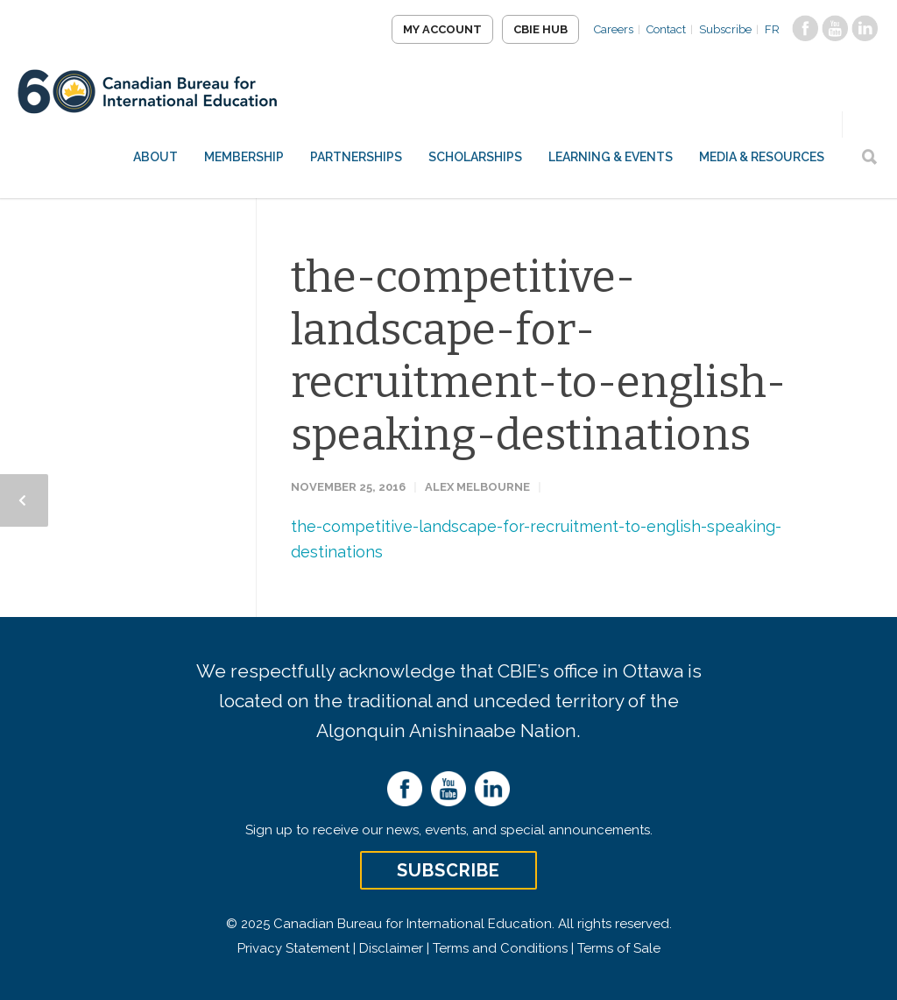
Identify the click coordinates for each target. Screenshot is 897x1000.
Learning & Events (610, 157)
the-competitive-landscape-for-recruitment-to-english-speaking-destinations (538, 356)
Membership (244, 157)
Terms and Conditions (500, 948)
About (155, 157)
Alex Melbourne (477, 486)
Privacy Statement (293, 948)
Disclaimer (391, 948)
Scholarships (475, 157)
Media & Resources (761, 157)
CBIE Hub (540, 29)
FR (772, 29)
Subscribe (725, 29)
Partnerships (356, 157)
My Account (442, 29)
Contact (666, 29)
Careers (613, 29)
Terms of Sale (618, 948)
